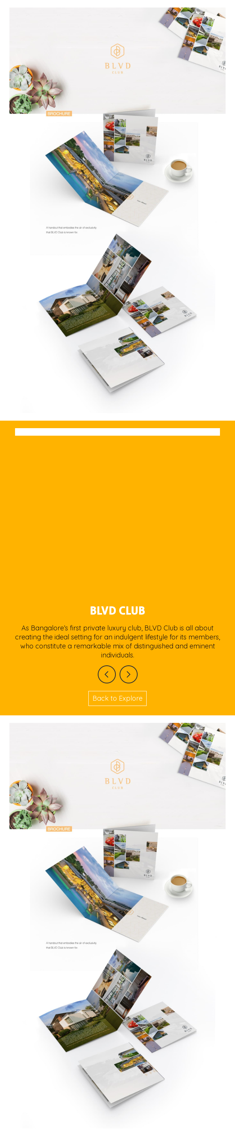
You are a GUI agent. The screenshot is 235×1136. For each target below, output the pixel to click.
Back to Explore (117, 698)
